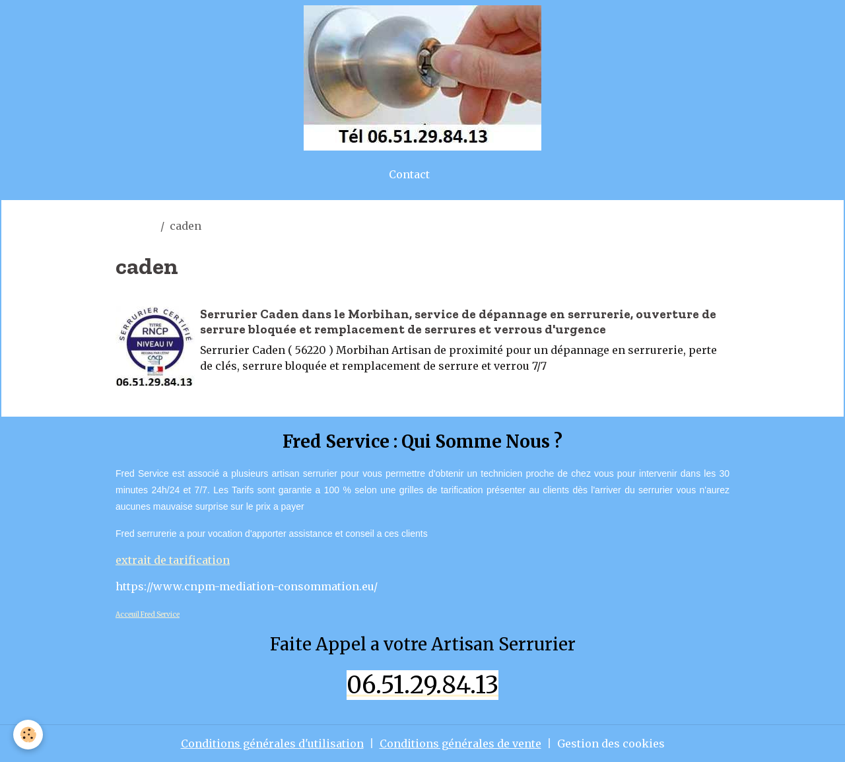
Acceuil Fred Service (148, 614)
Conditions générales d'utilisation (272, 743)
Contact (409, 174)
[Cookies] (28, 734)
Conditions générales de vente (460, 743)
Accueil (135, 225)
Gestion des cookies (611, 743)
